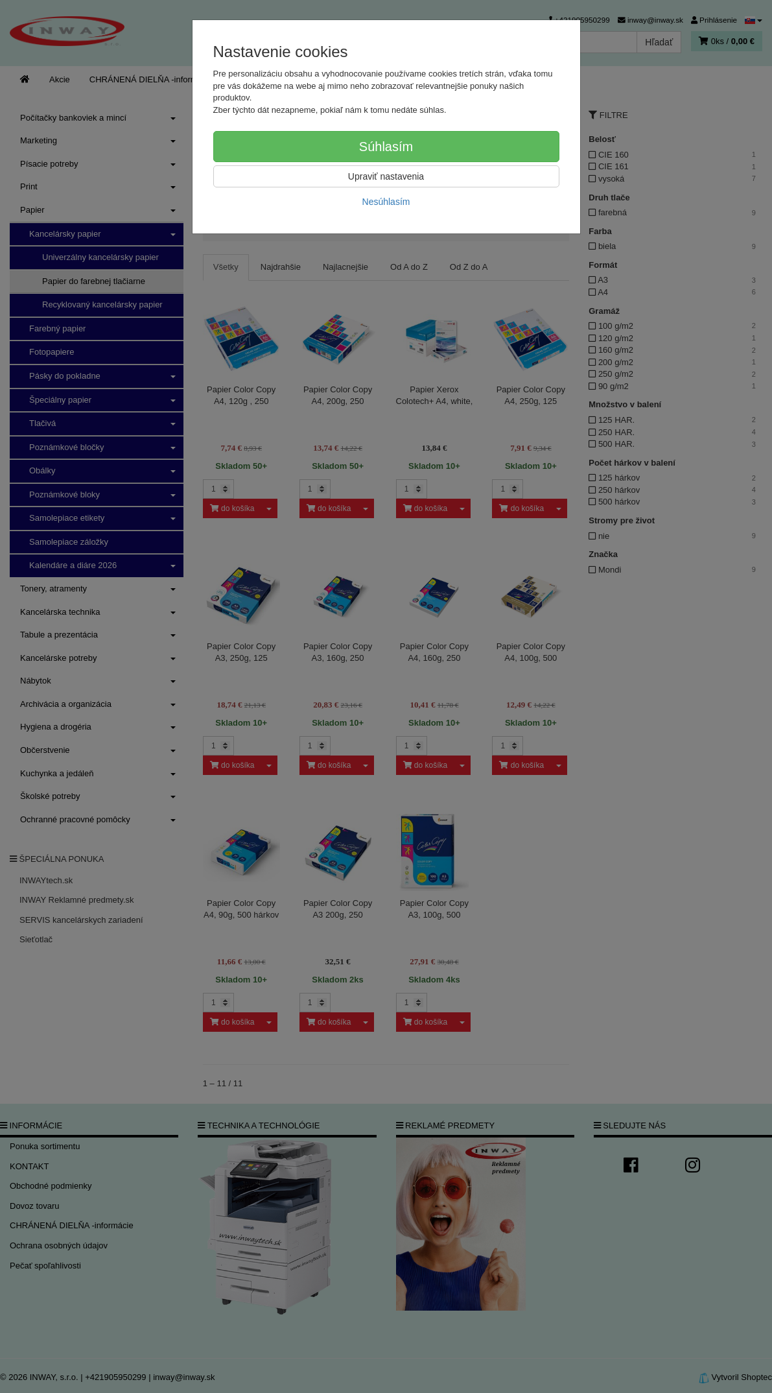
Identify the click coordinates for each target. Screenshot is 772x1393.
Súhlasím (386, 146)
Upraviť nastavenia (386, 176)
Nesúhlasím (386, 201)
